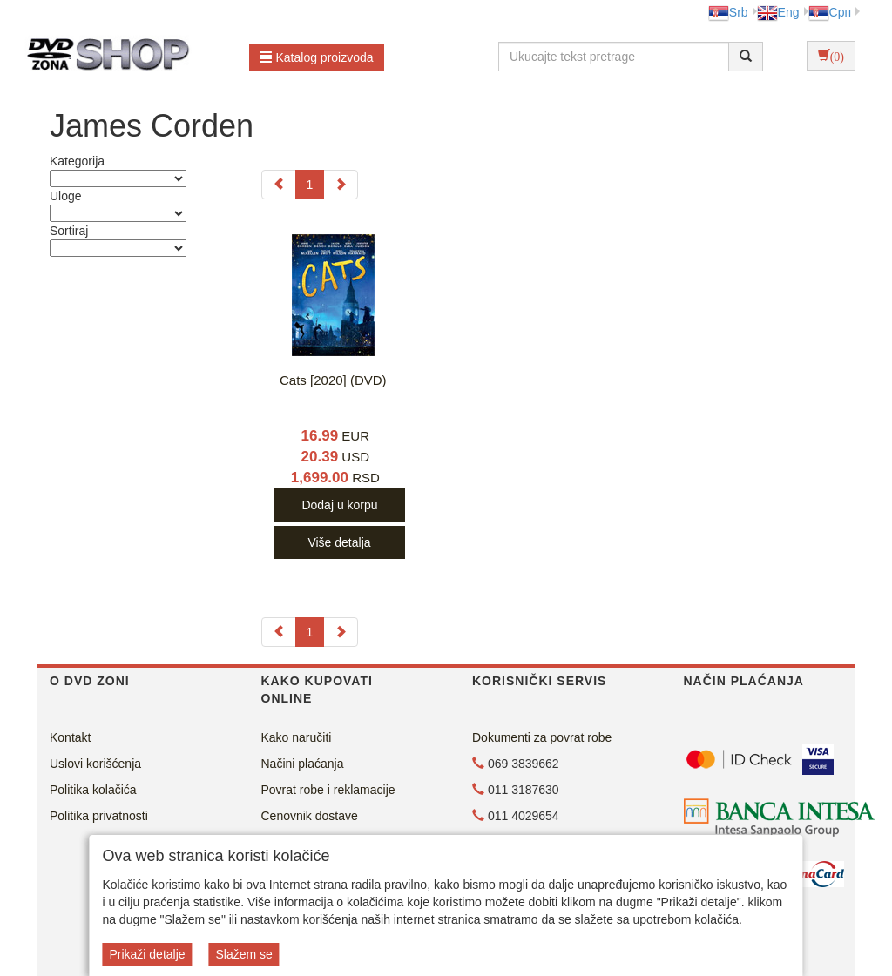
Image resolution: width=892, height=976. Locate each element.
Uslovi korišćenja (95, 764)
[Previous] (278, 184)
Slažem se (243, 954)
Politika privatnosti (99, 816)
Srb (728, 12)
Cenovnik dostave (309, 816)
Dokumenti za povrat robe (542, 737)
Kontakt (70, 737)
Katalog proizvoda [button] (317, 57)
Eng (778, 12)
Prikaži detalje (147, 954)
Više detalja (338, 542)
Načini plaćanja (302, 764)
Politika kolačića (93, 790)
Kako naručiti (296, 737)
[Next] (340, 184)
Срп (829, 12)
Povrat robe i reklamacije (328, 790)
